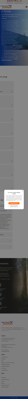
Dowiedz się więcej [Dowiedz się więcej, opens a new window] (19, 200)
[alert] (14, 199)
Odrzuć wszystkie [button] (14, 206)
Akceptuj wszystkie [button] (14, 203)
